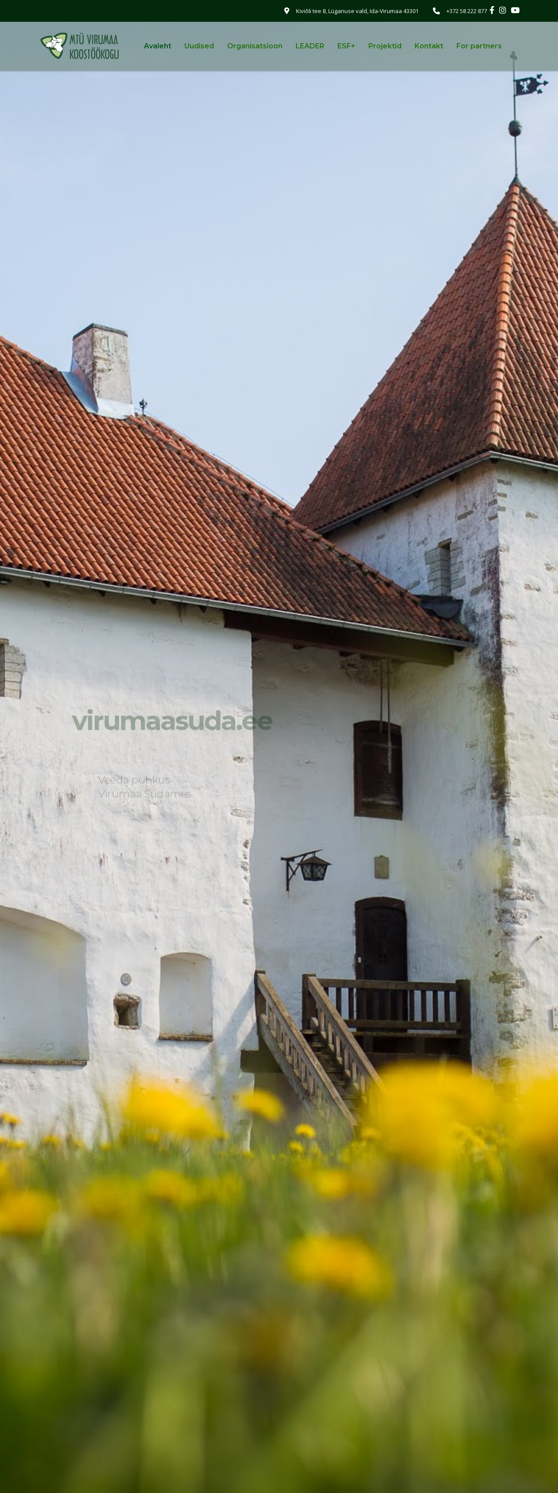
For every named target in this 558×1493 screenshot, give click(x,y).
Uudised (199, 46)
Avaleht (157, 46)
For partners (479, 46)
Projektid (384, 46)
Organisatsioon (254, 46)
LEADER (310, 46)
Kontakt (429, 46)
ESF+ (346, 46)
